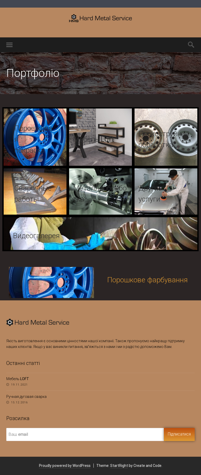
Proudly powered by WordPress (65, 465)
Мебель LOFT (17, 379)
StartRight (119, 465)
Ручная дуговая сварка (26, 396)
